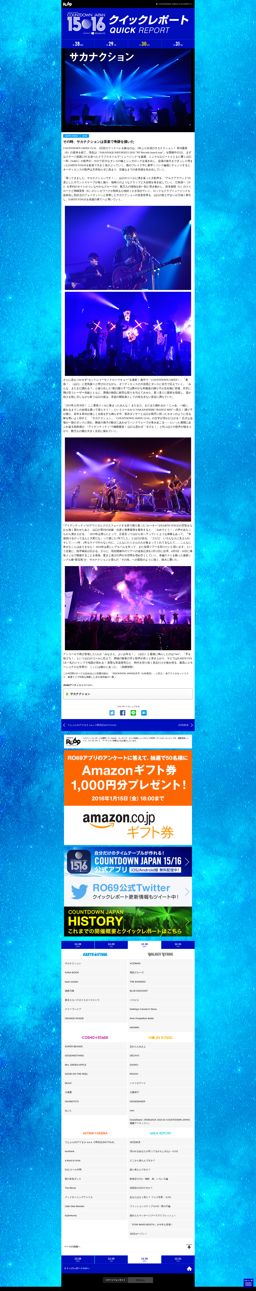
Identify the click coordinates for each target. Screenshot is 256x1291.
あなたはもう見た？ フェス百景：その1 (150, 1197)
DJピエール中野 (73, 1169)
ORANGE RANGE (74, 1018)
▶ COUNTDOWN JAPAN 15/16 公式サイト (174, 4)
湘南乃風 (69, 990)
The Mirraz (70, 1188)
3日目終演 (135, 1142)
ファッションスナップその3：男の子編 (150, 1206)
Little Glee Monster (74, 1206)
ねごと (68, 1110)
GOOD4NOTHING (74, 1055)
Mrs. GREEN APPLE (75, 1064)
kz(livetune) (71, 1215)
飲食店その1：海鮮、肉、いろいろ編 (149, 1179)
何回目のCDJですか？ (141, 1188)
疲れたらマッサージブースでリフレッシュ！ (153, 1215)
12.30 (144, 944)
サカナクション (73, 963)
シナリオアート (138, 1083)
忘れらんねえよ (138, 1046)
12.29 (111, 944)
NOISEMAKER (137, 1101)
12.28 (77, 944)
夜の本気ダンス (73, 1179)
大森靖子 (134, 1092)
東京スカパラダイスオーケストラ (82, 1000)
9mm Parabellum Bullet (142, 1018)
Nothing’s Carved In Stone (143, 1009)
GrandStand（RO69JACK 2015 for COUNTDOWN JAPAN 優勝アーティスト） (160, 1121)
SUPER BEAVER (74, 1046)
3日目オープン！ (138, 1233)
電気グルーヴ (137, 972)
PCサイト (140, 1280)
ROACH (134, 1074)
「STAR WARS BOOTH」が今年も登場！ (151, 1224)
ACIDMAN (135, 963)
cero (132, 1110)
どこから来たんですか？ (142, 1160)
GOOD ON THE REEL (76, 1074)
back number (71, 981)
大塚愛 (68, 1092)
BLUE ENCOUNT (139, 990)
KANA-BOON (72, 972)
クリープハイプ (73, 1009)
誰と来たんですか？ (140, 1169)
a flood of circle (72, 1160)
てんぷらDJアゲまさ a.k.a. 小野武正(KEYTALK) (89, 1142)
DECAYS (134, 1055)
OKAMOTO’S (72, 1101)
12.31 (178, 944)
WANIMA (134, 1027)
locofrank (69, 1151)
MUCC (68, 1083)
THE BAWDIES (138, 981)
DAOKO (134, 1064)
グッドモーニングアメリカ (79, 1197)
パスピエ (134, 1000)
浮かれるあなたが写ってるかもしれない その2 (154, 1151)
